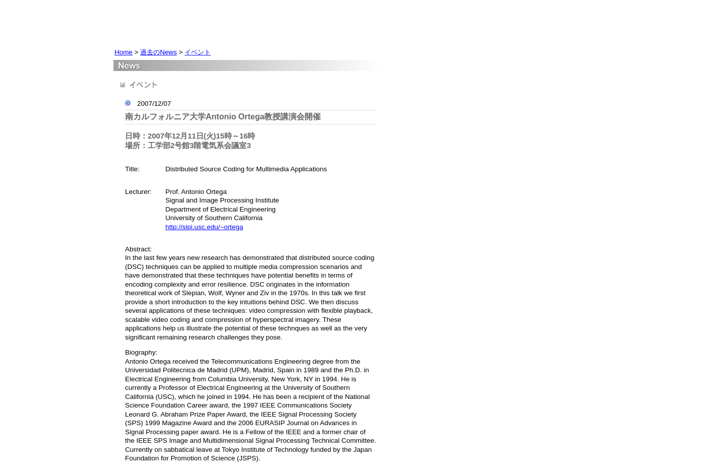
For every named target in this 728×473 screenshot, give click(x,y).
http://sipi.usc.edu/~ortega (204, 227)
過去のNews (158, 52)
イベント (198, 52)
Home (123, 52)
